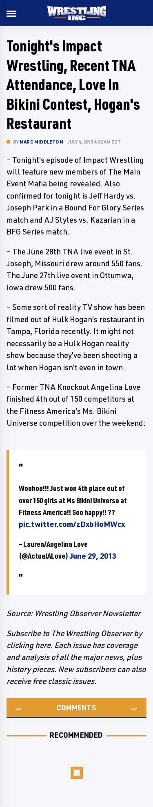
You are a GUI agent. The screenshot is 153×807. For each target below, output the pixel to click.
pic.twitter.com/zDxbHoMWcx (72, 524)
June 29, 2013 (92, 556)
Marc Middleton (41, 142)
